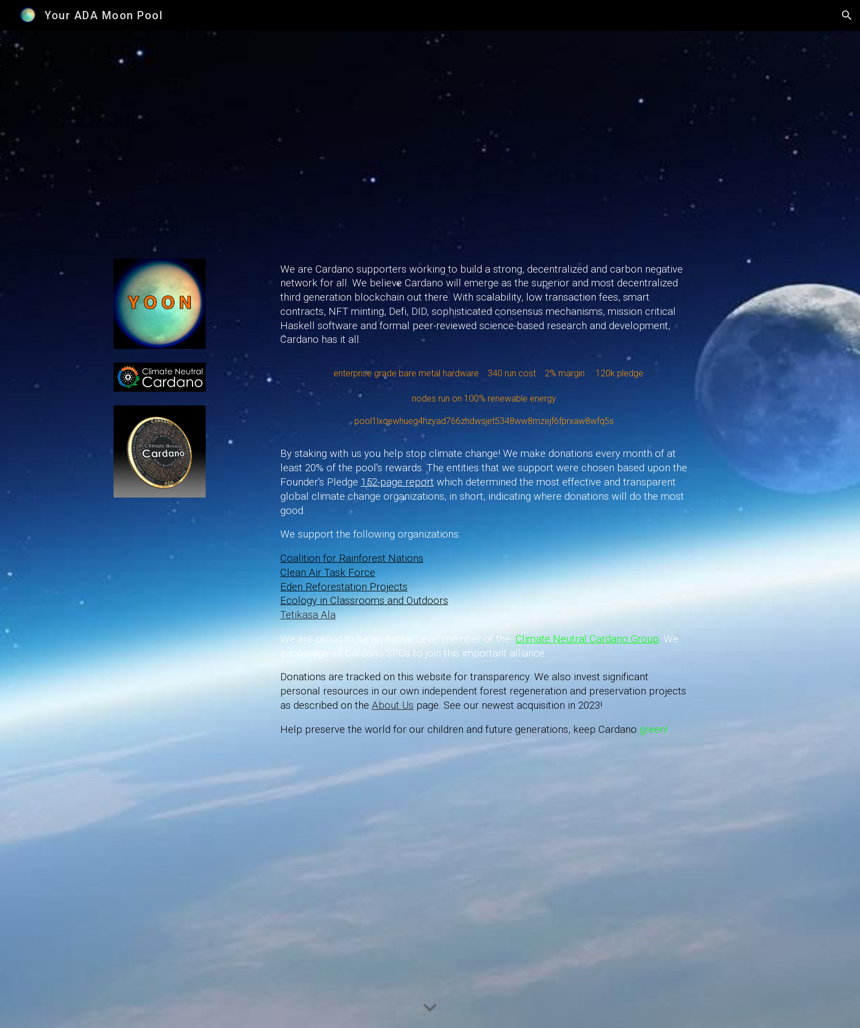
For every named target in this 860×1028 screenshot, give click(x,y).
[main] (484, 529)
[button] (847, 15)
